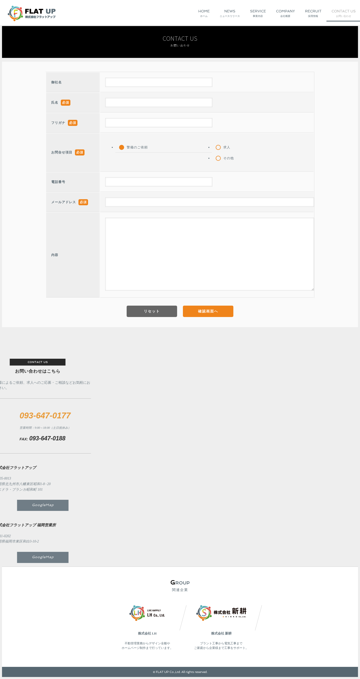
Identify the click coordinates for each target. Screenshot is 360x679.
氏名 (54, 102)
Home (204, 13)
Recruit (313, 13)
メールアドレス (63, 202)
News (230, 13)
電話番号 (58, 182)
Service (258, 13)
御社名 (56, 82)
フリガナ (58, 123)
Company (285, 13)
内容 (54, 255)
